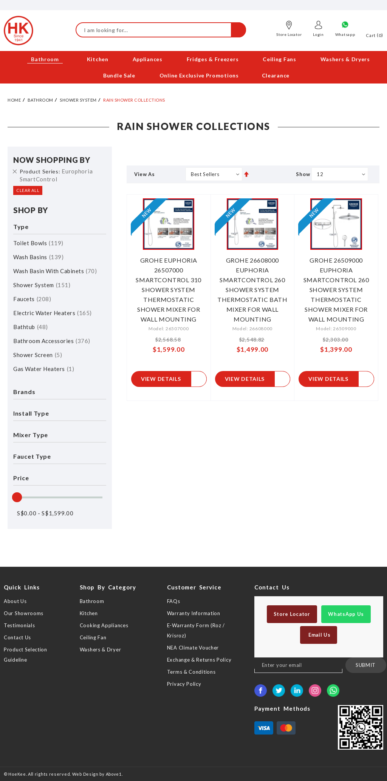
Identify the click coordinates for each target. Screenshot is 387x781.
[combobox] (161, 29)
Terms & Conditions (191, 672)
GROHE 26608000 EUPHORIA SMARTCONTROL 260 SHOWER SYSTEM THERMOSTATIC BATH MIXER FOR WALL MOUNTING (252, 290)
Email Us (318, 635)
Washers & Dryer (100, 649)
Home (14, 99)
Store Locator (289, 34)
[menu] (193, 67)
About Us (15, 601)
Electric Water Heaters (52, 312)
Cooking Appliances (104, 625)
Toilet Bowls (38, 243)
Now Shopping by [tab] (51, 160)
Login (318, 34)
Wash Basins (38, 257)
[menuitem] (46, 59)
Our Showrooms (23, 613)
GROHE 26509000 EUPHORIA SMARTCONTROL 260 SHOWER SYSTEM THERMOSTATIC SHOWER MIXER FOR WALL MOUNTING (336, 290)
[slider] (17, 497)
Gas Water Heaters (43, 368)
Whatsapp (345, 34)
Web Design (85, 774)
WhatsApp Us (346, 614)
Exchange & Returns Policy (199, 660)
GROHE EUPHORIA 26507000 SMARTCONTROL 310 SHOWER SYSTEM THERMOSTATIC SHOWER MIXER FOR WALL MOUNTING (168, 290)
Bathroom (40, 99)
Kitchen (89, 613)
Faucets (32, 298)
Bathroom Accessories (51, 340)
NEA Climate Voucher (193, 648)
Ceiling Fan (93, 637)
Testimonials (19, 625)
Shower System (78, 99)
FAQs (173, 601)
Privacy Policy (184, 684)
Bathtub (30, 326)
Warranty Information (193, 613)
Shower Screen (37, 354)
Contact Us (17, 637)
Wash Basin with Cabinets (55, 271)
